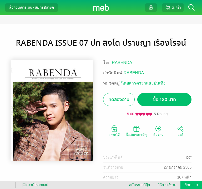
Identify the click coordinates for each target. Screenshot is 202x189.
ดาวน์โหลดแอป (34, 185)
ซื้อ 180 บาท (164, 99)
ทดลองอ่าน (118, 99)
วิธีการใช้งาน (167, 185)
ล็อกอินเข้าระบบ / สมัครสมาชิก (31, 7)
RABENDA (122, 62)
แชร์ (180, 131)
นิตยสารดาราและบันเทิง (143, 83)
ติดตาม (158, 131)
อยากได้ (114, 131)
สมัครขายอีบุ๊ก (139, 185)
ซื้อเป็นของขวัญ (136, 131)
